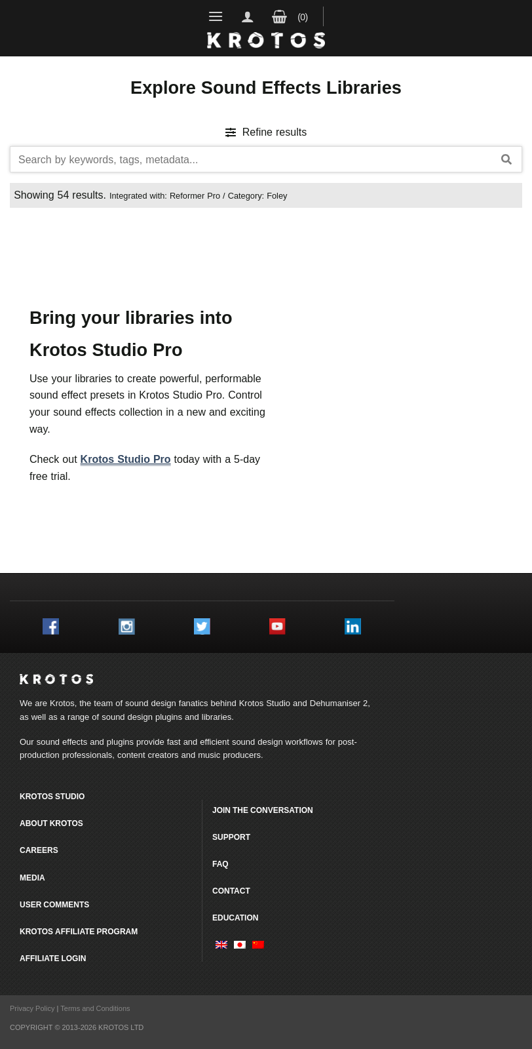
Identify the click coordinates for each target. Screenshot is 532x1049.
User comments (54, 904)
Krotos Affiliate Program (79, 931)
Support (231, 837)
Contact (231, 891)
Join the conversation (262, 810)
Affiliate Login (53, 958)
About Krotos (51, 823)
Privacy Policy (32, 1008)
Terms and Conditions (95, 1008)
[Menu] (216, 16)
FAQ (220, 864)
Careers (39, 850)
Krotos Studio (264, 703)
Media (32, 877)
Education (235, 917)
